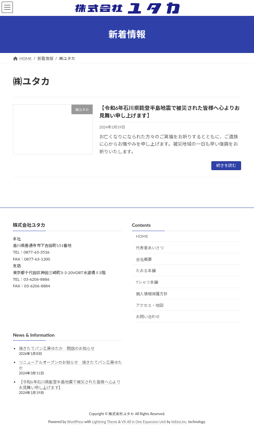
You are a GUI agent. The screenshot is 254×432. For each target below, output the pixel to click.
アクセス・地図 (149, 305)
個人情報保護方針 (152, 293)
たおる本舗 (146, 270)
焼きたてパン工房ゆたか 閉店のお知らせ (57, 348)
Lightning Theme (104, 422)
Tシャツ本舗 (147, 282)
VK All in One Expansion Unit (143, 422)
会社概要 (144, 259)
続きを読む (226, 165)
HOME (142, 236)
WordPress (75, 422)
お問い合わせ (148, 316)
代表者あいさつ (150, 247)
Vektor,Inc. (179, 422)
